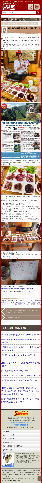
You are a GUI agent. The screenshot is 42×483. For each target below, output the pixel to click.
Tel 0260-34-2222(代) (21, 425)
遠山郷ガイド (8, 442)
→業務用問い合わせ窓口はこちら (21, 422)
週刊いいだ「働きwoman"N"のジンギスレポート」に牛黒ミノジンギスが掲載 (23, 311)
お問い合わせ (8, 450)
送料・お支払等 (8, 435)
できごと (29, 300)
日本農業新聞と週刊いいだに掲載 (14, 371)
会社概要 (6, 431)
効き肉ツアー (19, 304)
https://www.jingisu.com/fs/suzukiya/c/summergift (17, 289)
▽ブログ (15, 302)
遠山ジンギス (36, 302)
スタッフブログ (8, 439)
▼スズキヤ (22, 302)
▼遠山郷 (36, 300)
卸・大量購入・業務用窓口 (12, 446)
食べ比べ (26, 304)
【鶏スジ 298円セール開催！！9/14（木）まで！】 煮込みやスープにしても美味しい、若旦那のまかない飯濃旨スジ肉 (20, 391)
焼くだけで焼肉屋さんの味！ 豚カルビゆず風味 (21, 335)
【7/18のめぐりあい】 (13, 317)
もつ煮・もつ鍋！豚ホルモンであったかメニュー (21, 375)
